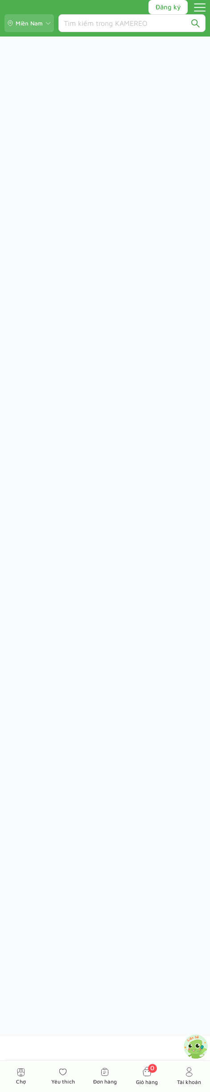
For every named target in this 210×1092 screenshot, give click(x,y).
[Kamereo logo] (37, 7)
